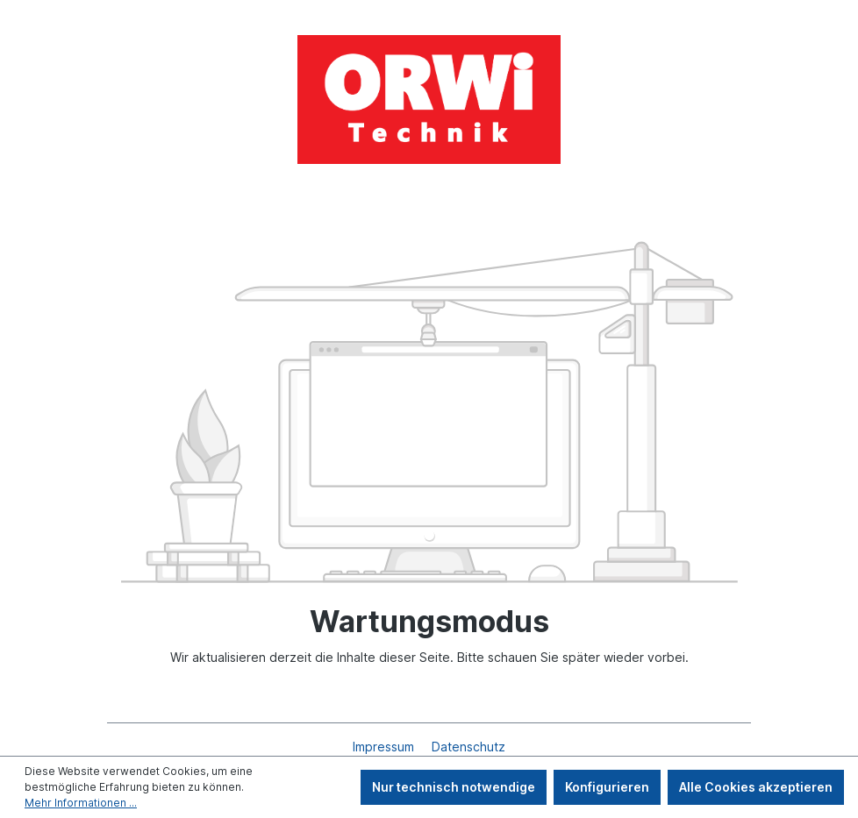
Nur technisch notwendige (453, 786)
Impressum (385, 746)
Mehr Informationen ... (81, 802)
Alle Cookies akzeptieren (756, 786)
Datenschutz (468, 746)
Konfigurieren (607, 786)
